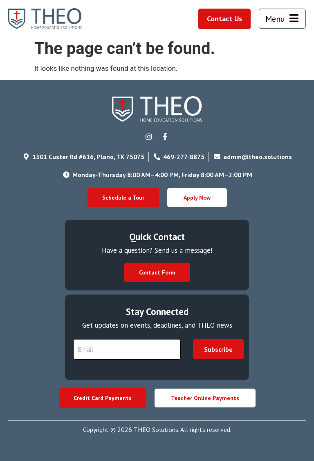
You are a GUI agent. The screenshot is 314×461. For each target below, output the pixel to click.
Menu (275, 18)
